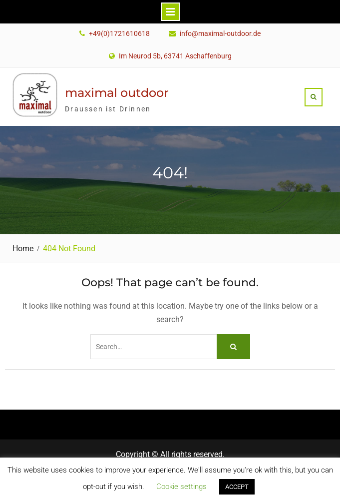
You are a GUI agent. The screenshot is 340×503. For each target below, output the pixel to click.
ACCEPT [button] (237, 487)
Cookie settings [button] (181, 486)
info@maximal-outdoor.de (220, 33)
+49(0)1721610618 (119, 33)
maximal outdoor (117, 92)
